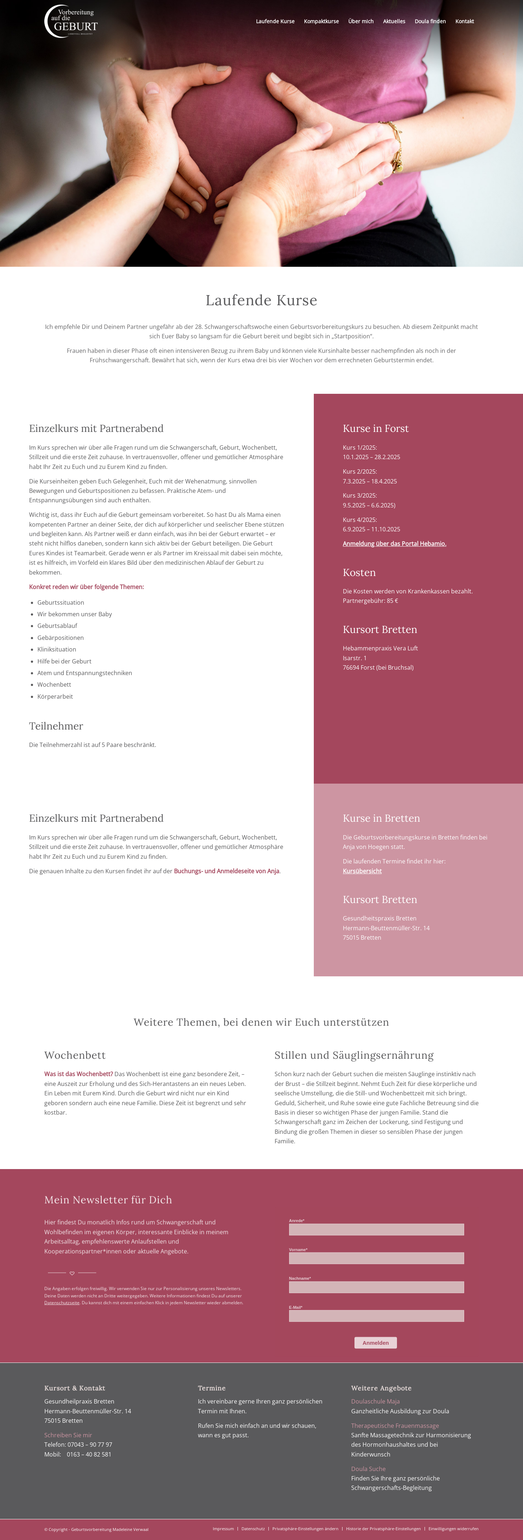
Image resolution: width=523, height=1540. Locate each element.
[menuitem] (275, 21)
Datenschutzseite (62, 1334)
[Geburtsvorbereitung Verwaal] (71, 21)
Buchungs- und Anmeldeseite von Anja (226, 871)
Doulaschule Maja (375, 1401)
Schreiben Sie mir (68, 1435)
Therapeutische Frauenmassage (395, 1426)
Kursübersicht (362, 871)
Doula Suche (368, 1469)
